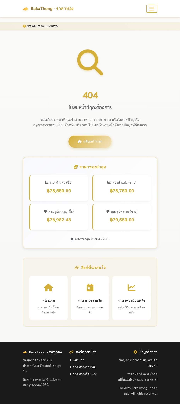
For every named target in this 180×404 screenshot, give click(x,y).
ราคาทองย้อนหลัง (83, 374)
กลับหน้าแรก (90, 141)
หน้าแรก (76, 360)
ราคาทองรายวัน (82, 367)
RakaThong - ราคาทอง (48, 9)
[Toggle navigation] (151, 9)
